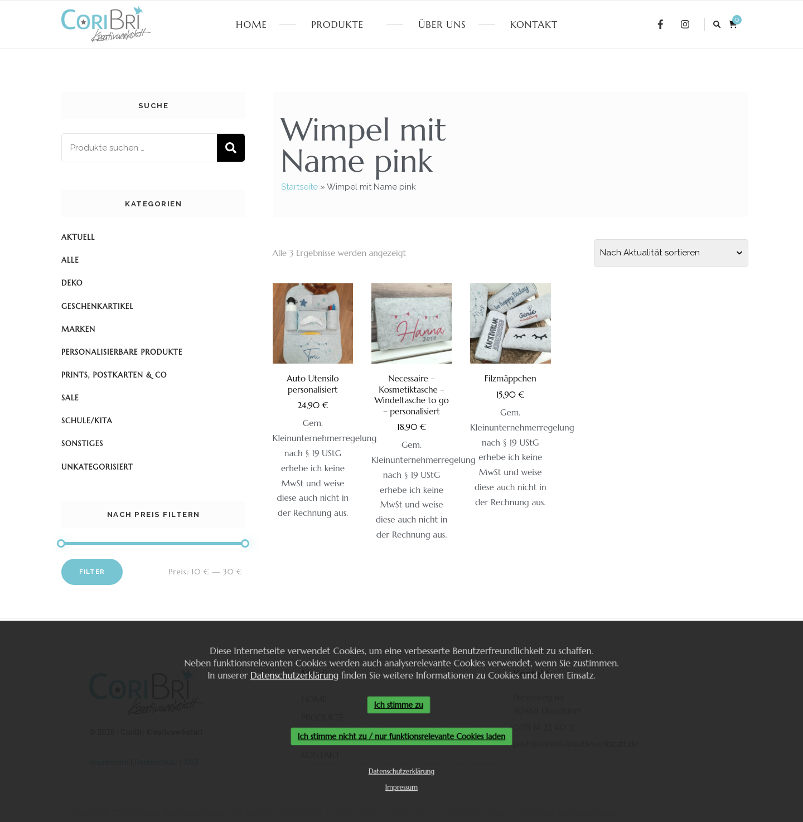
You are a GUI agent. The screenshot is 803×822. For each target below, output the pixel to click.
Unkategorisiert (97, 467)
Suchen (231, 148)
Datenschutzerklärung (290, 674)
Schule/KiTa (87, 420)
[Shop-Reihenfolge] (671, 253)
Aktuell (78, 237)
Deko (72, 283)
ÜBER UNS (442, 24)
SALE (70, 398)
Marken (78, 329)
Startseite (299, 187)
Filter (92, 572)
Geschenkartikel (97, 306)
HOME (251, 24)
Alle (70, 260)
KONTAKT (534, 24)
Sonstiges (82, 443)
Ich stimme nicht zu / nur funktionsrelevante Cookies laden (401, 737)
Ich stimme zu (399, 704)
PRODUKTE (337, 24)
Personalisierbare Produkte (121, 352)
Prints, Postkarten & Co (114, 375)
